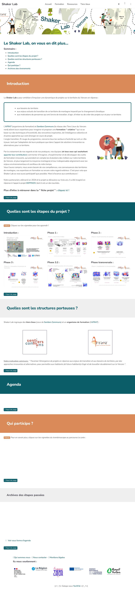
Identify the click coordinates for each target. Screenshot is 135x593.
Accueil (48, 4)
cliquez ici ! (63, 190)
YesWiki (76, 586)
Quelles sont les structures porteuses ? (25, 59)
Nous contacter (39, 557)
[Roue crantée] (124, 3)
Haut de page (11, 197)
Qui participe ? (14, 65)
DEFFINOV (31, 183)
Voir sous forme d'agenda (18, 540)
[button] (130, 4)
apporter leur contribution (15, 154)
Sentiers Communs (45, 126)
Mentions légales (56, 557)
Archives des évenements (19, 68)
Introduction (13, 52)
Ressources (72, 4)
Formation (59, 4)
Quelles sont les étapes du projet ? (23, 56)
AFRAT (8, 126)
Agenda (11, 62)
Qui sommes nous (21, 557)
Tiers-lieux (85, 4)
